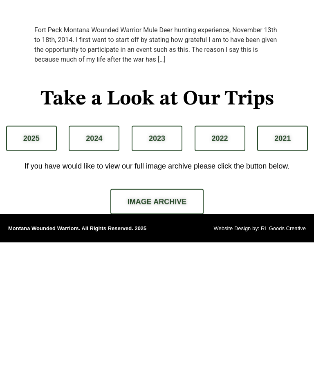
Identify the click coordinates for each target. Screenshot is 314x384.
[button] (303, 15)
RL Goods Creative (283, 228)
